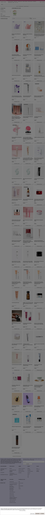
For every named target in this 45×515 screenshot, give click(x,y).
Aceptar (42, 513)
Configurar (32, 513)
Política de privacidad (22, 510)
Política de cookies (27, 509)
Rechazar (37, 513)
